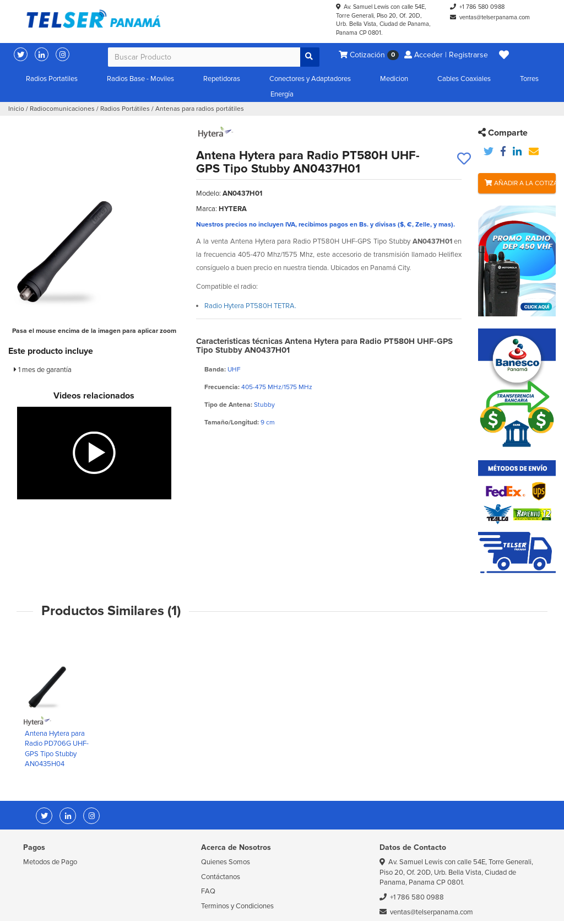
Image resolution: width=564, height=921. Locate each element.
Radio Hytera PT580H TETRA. (250, 305)
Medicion (394, 78)
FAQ (208, 891)
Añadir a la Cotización (520, 183)
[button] (504, 55)
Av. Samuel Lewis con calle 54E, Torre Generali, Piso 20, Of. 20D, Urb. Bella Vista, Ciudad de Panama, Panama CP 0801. (456, 872)
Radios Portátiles (125, 109)
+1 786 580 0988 (482, 6)
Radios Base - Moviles (140, 78)
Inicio (16, 109)
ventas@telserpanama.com (494, 17)
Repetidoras (221, 78)
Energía (282, 94)
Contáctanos (220, 876)
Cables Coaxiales (464, 78)
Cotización (369, 55)
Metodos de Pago (50, 862)
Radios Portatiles (52, 78)
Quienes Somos (225, 862)
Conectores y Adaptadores (310, 78)
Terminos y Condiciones (237, 906)
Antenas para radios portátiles (199, 109)
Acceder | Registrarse (446, 55)
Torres (529, 78)
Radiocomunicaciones (62, 109)
